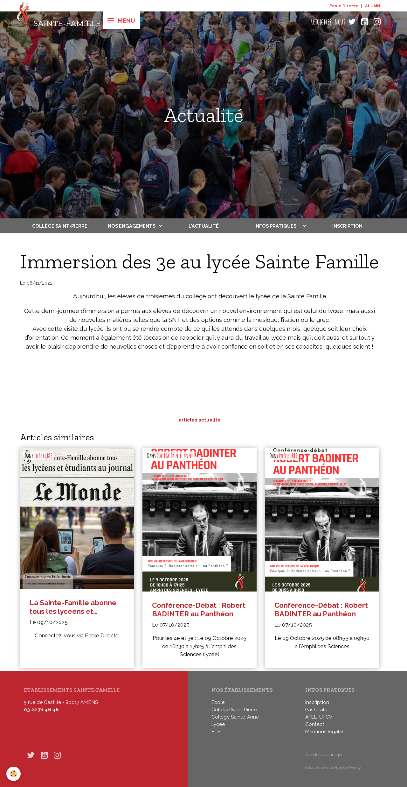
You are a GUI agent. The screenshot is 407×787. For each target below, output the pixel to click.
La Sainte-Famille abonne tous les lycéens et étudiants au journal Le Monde (73, 607)
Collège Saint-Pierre (59, 226)
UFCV (325, 717)
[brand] (58, 22)
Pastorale (316, 710)
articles (188, 419)
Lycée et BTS (43, 456)
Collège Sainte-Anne (175, 456)
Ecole (217, 702)
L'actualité (204, 226)
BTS (215, 731)
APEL (311, 717)
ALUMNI (373, 6)
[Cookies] (13, 774)
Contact (314, 724)
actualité (209, 419)
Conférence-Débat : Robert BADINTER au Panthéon (198, 609)
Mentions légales (325, 731)
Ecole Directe (344, 6)
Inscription (347, 226)
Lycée (218, 724)
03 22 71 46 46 (41, 710)
